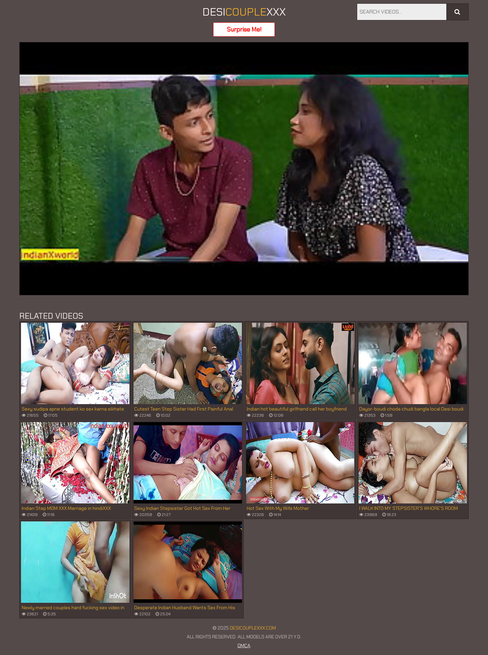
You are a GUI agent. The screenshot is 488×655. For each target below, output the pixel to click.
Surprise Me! (244, 29)
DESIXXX (244, 12)
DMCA (244, 645)
